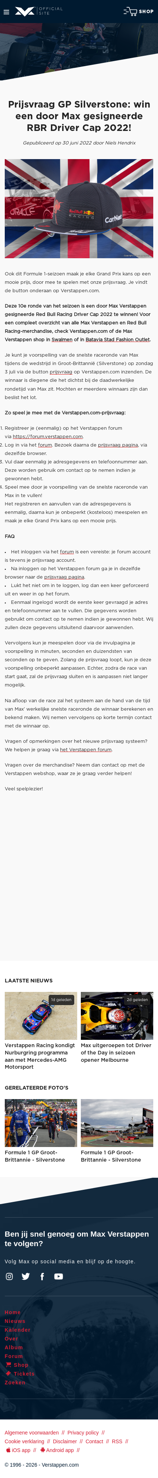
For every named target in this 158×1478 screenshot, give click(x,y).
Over (12, 1339)
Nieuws (15, 1321)
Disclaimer (65, 1441)
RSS (117, 1441)
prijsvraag (61, 372)
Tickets (20, 1374)
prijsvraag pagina (118, 445)
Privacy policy (83, 1433)
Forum (14, 1356)
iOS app (17, 1450)
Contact (94, 1441)
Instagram (9, 1276)
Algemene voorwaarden (32, 1433)
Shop (139, 11)
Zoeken (15, 1382)
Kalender (18, 1330)
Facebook (42, 1276)
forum (45, 445)
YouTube (58, 1276)
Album (14, 1347)
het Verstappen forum (86, 750)
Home (13, 1312)
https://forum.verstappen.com (48, 437)
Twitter (26, 1276)
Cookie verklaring (24, 1441)
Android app (56, 1450)
